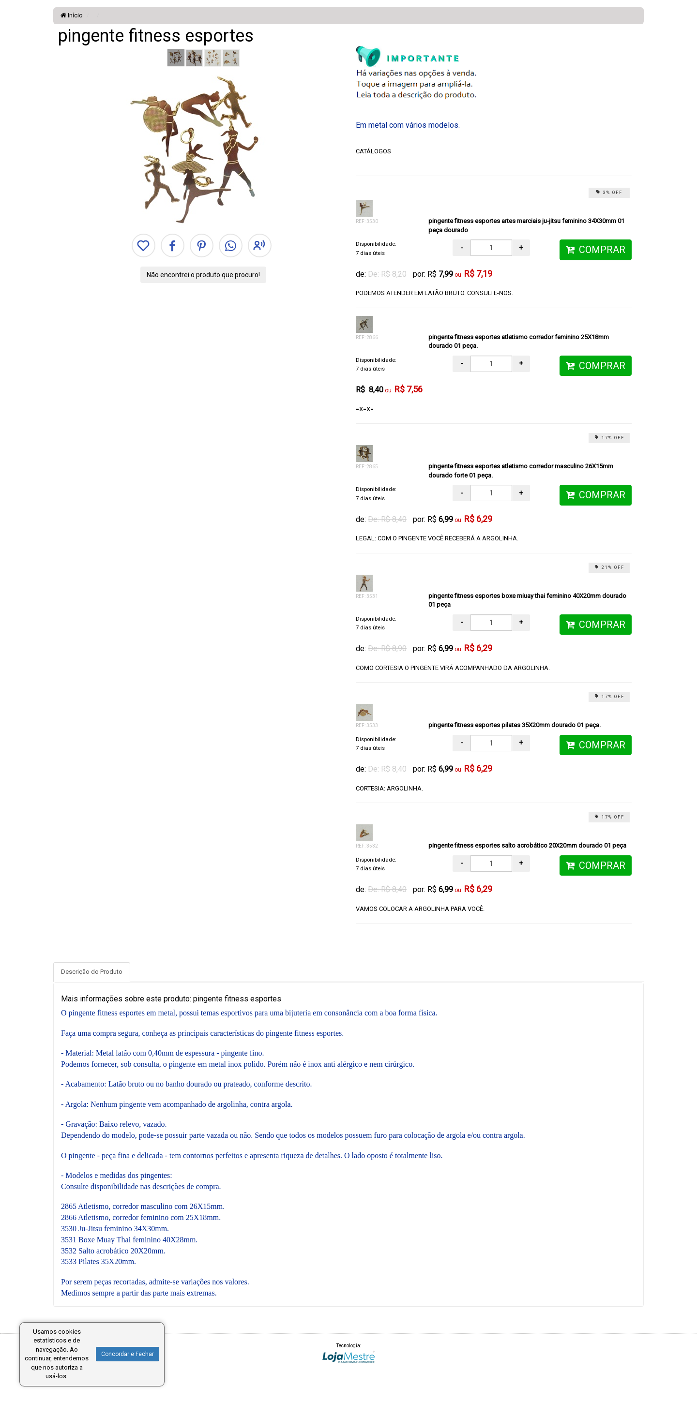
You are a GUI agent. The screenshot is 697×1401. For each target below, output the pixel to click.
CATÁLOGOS (373, 151)
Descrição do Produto (91, 971)
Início (72, 15)
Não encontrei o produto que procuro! (203, 275)
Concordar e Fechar (127, 1354)
